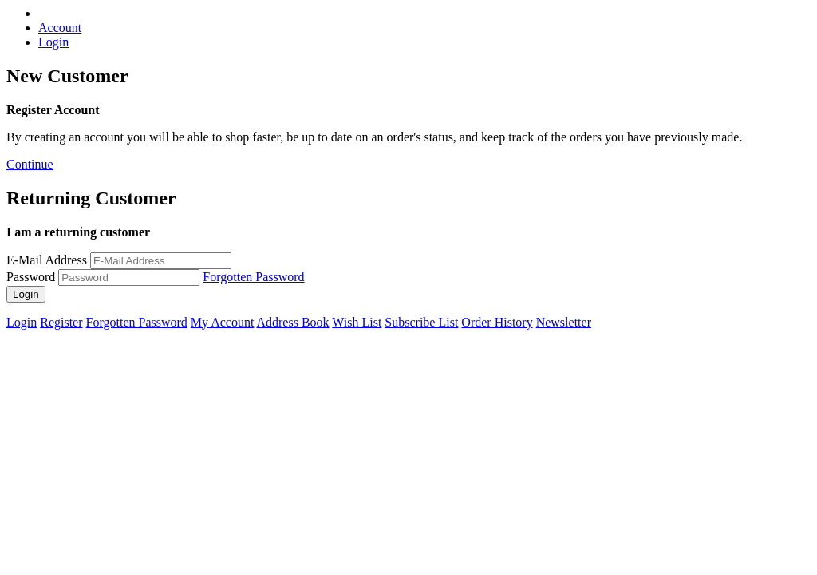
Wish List (356, 322)
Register (61, 322)
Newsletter (563, 322)
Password (30, 277)
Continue (29, 164)
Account (59, 27)
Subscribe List (421, 322)
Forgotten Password (253, 277)
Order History (496, 322)
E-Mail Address (46, 260)
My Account (223, 322)
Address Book (292, 322)
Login (53, 42)
